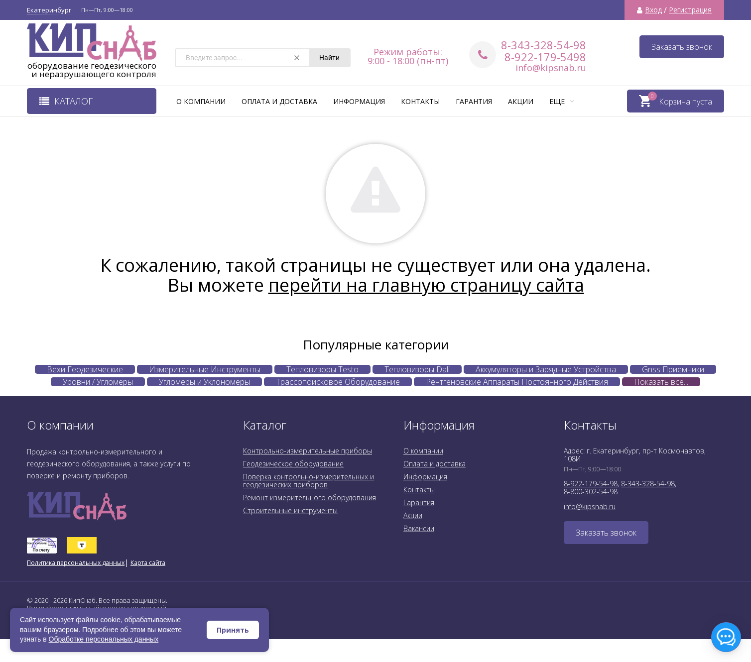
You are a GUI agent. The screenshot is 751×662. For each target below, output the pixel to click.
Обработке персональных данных (104, 639)
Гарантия (474, 101)
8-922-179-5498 (545, 56)
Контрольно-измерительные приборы (307, 450)
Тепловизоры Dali (417, 369)
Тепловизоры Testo (322, 369)
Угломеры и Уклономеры (204, 381)
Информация (359, 101)
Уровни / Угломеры (98, 381)
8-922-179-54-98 (591, 483)
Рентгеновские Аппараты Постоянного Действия (517, 381)
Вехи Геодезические (85, 369)
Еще (561, 101)
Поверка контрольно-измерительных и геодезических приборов (308, 480)
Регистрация (690, 10)
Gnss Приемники (673, 369)
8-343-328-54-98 (543, 44)
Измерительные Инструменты (204, 369)
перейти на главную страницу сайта (426, 285)
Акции (520, 101)
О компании (201, 101)
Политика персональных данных (76, 562)
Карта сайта (147, 562)
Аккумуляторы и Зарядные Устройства (546, 369)
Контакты (420, 101)
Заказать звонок (681, 46)
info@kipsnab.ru (550, 67)
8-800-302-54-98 (591, 491)
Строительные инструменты (290, 510)
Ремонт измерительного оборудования (309, 497)
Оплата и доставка (279, 101)
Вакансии (418, 528)
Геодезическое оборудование (293, 463)
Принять (233, 630)
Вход (653, 10)
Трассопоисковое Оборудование (338, 381)
